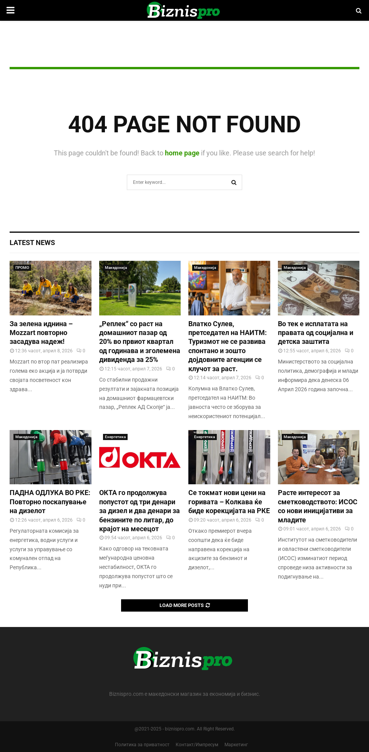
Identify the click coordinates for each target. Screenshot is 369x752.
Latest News (32, 242)
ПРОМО (22, 267)
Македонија (116, 267)
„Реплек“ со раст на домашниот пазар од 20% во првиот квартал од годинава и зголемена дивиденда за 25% (139, 342)
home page (182, 153)
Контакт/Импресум (197, 744)
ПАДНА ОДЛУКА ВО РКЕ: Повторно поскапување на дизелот (50, 502)
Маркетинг (236, 744)
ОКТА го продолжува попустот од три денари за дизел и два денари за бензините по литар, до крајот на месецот (139, 511)
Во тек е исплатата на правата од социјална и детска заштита (315, 333)
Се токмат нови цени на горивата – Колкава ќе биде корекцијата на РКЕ (229, 502)
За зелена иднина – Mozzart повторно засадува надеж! (41, 333)
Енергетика (115, 437)
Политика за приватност (142, 744)
